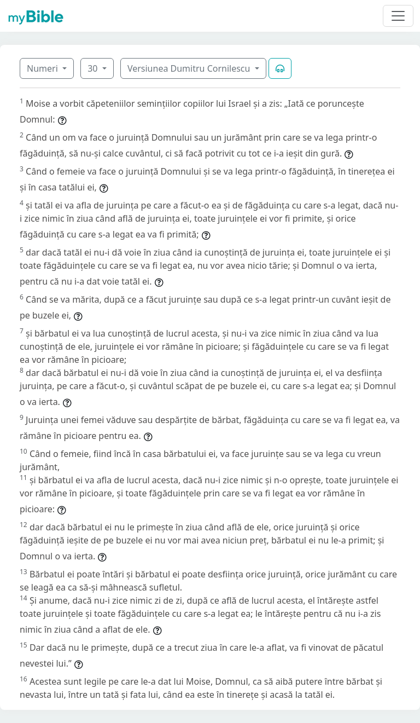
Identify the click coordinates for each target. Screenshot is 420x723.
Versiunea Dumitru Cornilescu (190, 68)
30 (94, 68)
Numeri (43, 68)
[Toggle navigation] (398, 16)
